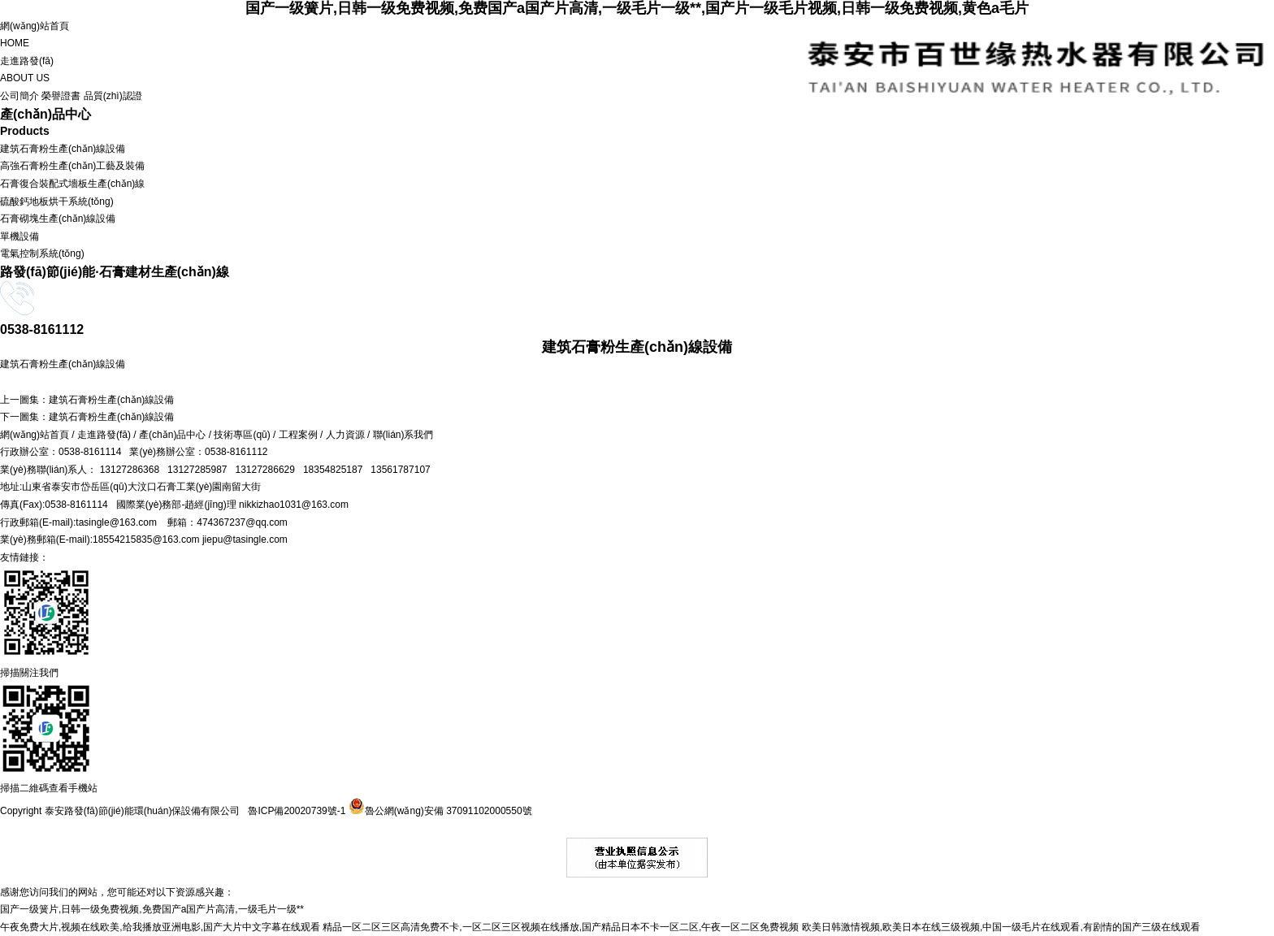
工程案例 (298, 434)
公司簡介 (19, 96)
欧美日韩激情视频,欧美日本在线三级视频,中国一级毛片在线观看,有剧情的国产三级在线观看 (1001, 927)
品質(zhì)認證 (113, 96)
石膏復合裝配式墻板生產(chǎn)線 (72, 183)
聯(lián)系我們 (403, 434)
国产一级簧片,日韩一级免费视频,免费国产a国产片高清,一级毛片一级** (152, 909)
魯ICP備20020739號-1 (296, 811)
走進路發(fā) (637, 71)
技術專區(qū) (242, 434)
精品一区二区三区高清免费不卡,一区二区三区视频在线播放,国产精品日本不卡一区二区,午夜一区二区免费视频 (561, 927)
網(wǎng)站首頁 (637, 36)
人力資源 (345, 434)
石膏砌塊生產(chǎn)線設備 (57, 218)
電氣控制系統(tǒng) (42, 253)
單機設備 (19, 236)
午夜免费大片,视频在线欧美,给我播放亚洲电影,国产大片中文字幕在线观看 (160, 927)
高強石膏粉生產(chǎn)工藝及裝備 (72, 165)
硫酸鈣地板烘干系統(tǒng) (57, 201)
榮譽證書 (60, 96)
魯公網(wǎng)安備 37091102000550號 (438, 811)
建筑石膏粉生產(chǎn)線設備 (62, 148)
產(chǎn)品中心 (172, 434)
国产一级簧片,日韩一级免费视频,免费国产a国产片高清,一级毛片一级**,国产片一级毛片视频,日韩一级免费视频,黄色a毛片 (637, 8)
